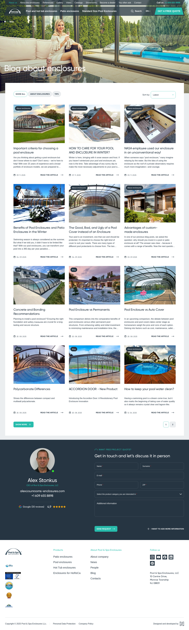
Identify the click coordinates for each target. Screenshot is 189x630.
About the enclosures (30, 3)
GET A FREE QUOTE (169, 11)
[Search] (136, 11)
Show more (23, 424)
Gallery (59, 3)
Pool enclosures (62, 562)
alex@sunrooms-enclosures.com (42, 491)
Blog (93, 573)
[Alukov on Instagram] (152, 557)
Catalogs (78, 3)
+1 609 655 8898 (172, 3)
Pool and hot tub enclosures (41, 11)
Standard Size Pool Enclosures (99, 11)
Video (68, 3)
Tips (57, 94)
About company (100, 556)
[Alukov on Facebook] (164, 557)
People (95, 567)
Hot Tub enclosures (64, 567)
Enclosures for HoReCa (67, 573)
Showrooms (91, 3)
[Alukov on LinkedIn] (171, 557)
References (48, 3)
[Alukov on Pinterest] (152, 563)
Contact (137, 3)
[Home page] (15, 11)
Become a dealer (107, 3)
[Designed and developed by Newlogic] (168, 624)
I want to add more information (165, 528)
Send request (106, 528)
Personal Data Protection (64, 624)
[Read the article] (52, 175)
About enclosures (40, 94)
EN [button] (148, 11)
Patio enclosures (69, 11)
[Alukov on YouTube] (158, 557)
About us (13, 3)
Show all (20, 94)
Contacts (96, 578)
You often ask (125, 3)
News (94, 562)
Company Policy (86, 624)
